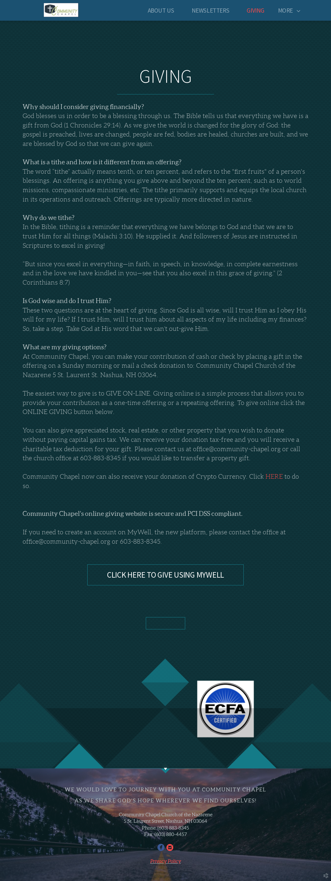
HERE (274, 476)
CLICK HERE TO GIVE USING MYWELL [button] (165, 575)
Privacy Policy (165, 861)
